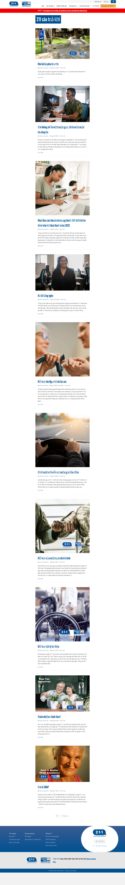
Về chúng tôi (72, 6)
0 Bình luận (62, 68)
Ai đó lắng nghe (47, 301)
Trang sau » (65, 828)
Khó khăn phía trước (51, 63)
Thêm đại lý (29, 849)
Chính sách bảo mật (55, 858)
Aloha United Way (54, 855)
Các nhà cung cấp (84, 6)
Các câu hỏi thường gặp (56, 849)
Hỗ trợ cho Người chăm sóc (56, 387)
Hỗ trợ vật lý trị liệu (51, 657)
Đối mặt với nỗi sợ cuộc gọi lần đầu (60, 481)
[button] (100, 1)
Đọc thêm (41, 77)
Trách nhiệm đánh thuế (52, 728)
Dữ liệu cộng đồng (54, 852)
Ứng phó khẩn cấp (62, 6)
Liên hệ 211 (12, 849)
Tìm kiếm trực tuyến (15, 852)
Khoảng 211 (52, 846)
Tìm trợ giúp (49, 6)
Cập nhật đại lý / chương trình (35, 852)
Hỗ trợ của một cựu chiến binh (58, 569)
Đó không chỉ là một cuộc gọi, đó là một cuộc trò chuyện (60, 130)
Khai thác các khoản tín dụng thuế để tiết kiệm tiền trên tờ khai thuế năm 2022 (61, 225)
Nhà (43, 6)
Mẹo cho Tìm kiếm (14, 855)
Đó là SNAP (45, 798)
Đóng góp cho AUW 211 (108, 6)
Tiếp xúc (106, 1)
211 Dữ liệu (96, 6)
